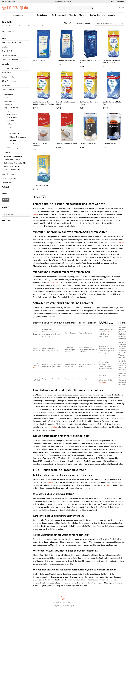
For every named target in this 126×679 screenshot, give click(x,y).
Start (3, 26)
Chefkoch (5, 47)
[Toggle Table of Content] (42, 197)
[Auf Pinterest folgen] (123, 8)
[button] (21, 15)
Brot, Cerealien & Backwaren (14, 98)
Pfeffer (9, 127)
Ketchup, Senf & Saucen (12, 160)
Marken (83, 15)
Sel (34, 367)
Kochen (108, 332)
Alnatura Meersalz (39, 60)
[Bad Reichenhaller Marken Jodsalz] (90, 85)
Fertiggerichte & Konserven (13, 156)
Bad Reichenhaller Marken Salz (112, 103)
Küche (35, 214)
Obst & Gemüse (8, 90)
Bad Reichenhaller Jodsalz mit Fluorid (67, 103)
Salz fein (12, 140)
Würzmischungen (13, 148)
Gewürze (10, 121)
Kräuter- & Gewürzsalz (17, 137)
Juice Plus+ (6, 72)
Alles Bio (72, 15)
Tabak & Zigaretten (9, 178)
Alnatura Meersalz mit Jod (65, 60)
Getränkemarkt (42, 15)
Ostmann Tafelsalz (109, 144)
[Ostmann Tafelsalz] (113, 127)
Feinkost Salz (14, 134)
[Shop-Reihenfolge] (109, 23)
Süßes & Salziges (8, 174)
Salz (39, 26)
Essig (7, 111)
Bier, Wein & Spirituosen (11, 42)
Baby (4, 38)
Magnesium (52, 427)
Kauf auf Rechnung (97, 15)
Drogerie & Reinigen (10, 51)
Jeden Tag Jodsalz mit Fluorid (66, 144)
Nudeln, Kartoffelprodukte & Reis (15, 163)
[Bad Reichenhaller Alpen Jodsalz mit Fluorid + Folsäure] (43, 85)
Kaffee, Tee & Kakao (9, 77)
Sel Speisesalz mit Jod (40, 185)
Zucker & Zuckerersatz (12, 169)
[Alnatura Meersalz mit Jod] (67, 44)
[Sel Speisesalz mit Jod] (43, 168)
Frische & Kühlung (9, 55)
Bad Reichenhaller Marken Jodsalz (89, 103)
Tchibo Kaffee (7, 183)
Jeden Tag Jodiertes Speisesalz (40, 144)
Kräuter (10, 124)
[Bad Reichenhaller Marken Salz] (113, 85)
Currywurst (8, 104)
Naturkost (6, 85)
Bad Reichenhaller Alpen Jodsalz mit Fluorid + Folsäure (43, 103)
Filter (5, 200)
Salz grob (12, 143)
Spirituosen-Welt (59, 15)
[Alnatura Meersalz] (43, 44)
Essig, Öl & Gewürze (21, 26)
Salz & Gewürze (32, 26)
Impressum (57, 602)
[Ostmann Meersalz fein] (90, 127)
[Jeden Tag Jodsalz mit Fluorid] (67, 127)
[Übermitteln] (92, 8)
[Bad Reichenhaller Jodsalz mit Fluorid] (67, 85)
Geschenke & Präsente (10, 60)
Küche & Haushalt (9, 81)
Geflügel (55, 282)
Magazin (111, 15)
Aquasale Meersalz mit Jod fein (89, 61)
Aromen (120, 242)
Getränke (5, 64)
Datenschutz (68, 602)
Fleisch (110, 485)
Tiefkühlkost (7, 187)
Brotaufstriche (9, 101)
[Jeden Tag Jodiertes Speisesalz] (43, 127)
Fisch (49, 282)
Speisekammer (10, 26)
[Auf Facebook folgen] (120, 8)
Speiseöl (8, 152)
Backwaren (103, 382)
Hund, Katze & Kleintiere (12, 68)
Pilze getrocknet (11, 114)
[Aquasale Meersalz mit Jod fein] (90, 44)
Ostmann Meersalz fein (88, 144)
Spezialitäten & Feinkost (12, 166)
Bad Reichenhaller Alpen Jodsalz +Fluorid (112, 61)
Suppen (50, 482)
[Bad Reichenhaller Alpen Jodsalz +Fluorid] (113, 44)
